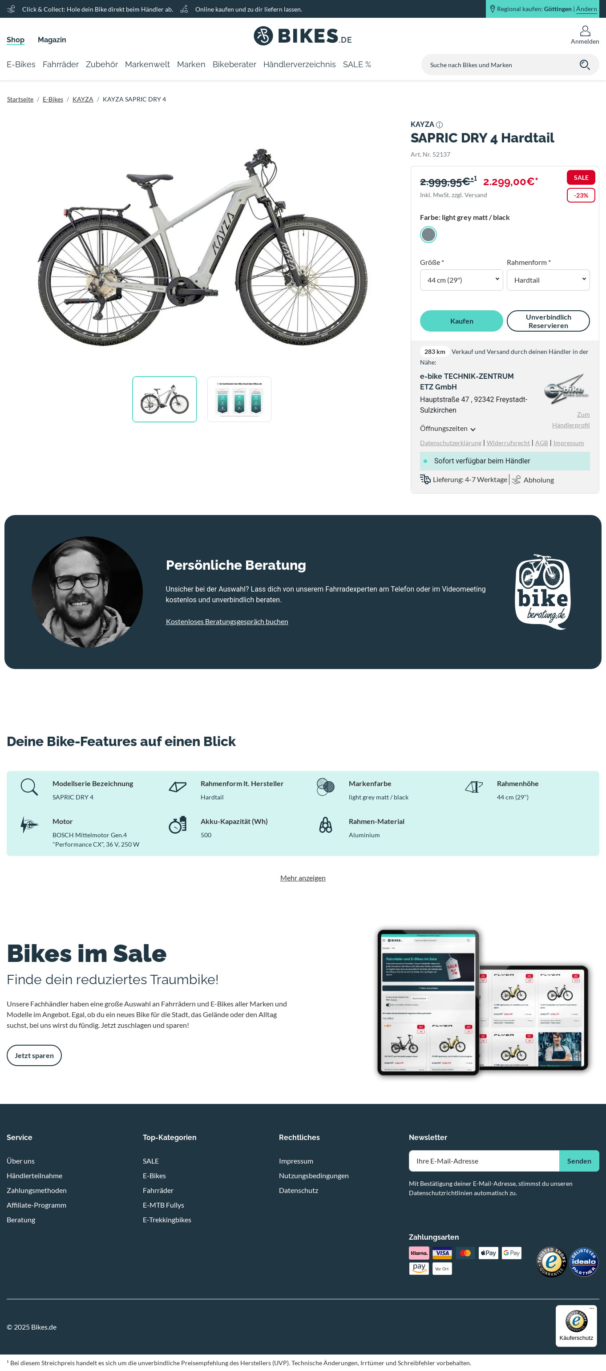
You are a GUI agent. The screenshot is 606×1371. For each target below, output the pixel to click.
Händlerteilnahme (34, 1175)
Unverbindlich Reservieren (548, 320)
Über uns (21, 1160)
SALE (151, 1160)
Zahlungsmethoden (37, 1190)
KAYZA (83, 99)
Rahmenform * (529, 262)
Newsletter (428, 1137)
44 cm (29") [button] (445, 280)
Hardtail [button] (527, 280)
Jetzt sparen (34, 1055)
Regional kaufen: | (547, 9)
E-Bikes (53, 99)
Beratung (21, 1219)
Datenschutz (298, 1190)
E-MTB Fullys (163, 1205)
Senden (579, 1160)
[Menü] (591, 1310)
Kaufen (461, 320)
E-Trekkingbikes (167, 1219)
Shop (15, 40)
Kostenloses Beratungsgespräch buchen (227, 621)
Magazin (52, 40)
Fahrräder (158, 1190)
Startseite (20, 99)
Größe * (432, 262)
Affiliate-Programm (36, 1205)
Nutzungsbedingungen (314, 1175)
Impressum (296, 1160)
